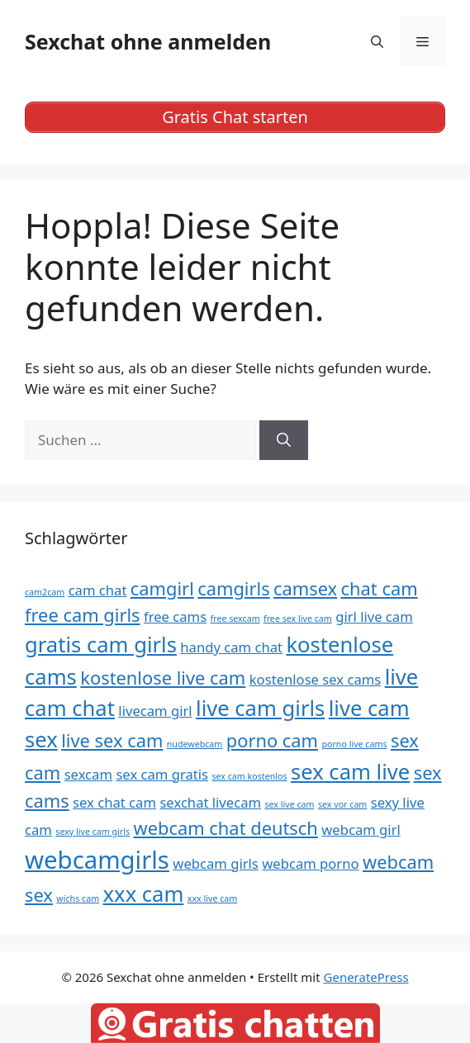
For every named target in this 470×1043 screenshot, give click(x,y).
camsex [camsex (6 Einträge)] (305, 588)
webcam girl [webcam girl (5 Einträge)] (361, 829)
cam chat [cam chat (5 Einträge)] (98, 590)
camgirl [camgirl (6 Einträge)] (162, 588)
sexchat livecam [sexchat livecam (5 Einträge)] (210, 802)
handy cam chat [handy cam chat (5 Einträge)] (231, 647)
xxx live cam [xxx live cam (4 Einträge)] (212, 898)
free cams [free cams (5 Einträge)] (175, 616)
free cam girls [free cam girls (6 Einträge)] (82, 615)
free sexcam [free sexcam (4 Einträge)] (235, 618)
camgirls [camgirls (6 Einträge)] (233, 588)
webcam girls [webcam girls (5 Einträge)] (215, 863)
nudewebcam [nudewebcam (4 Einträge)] (195, 744)
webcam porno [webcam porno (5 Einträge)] (310, 863)
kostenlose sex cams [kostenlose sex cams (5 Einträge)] (315, 679)
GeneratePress (366, 977)
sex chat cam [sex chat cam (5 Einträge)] (114, 802)
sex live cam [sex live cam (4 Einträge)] (289, 804)
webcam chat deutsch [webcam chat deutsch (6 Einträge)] (226, 828)
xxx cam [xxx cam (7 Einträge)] (143, 893)
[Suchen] (283, 440)
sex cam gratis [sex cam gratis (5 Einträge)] (162, 774)
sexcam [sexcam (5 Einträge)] (88, 774)
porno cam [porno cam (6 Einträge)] (272, 740)
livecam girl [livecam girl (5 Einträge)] (155, 710)
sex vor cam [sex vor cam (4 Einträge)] (342, 804)
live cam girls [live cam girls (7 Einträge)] (260, 708)
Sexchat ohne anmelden (148, 41)
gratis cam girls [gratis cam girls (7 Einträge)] (101, 644)
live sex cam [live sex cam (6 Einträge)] (112, 740)
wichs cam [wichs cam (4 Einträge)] (77, 898)
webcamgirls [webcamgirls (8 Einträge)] (97, 859)
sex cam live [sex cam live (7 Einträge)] (350, 771)
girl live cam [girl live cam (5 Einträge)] (374, 616)
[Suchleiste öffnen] (377, 41)
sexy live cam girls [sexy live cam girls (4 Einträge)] (92, 831)
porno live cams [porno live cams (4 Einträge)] (354, 744)
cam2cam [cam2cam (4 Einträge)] (44, 592)
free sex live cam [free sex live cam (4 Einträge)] (297, 618)
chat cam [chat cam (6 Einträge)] (379, 588)
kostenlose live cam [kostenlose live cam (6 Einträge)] (162, 678)
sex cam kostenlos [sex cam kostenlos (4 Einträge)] (249, 776)
